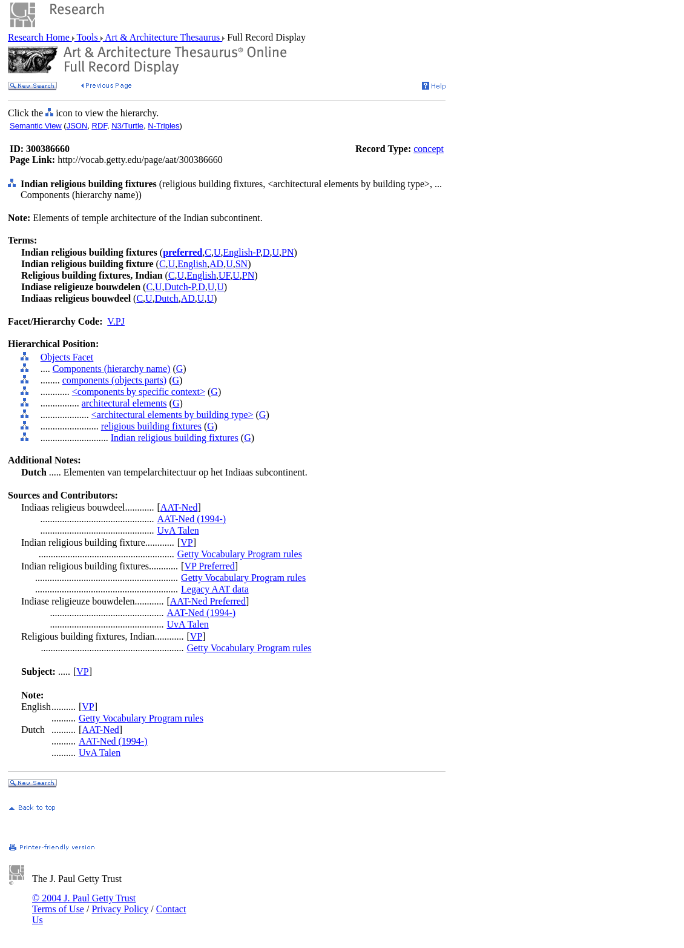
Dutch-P (180, 287)
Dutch (167, 298)
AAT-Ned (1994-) (191, 519)
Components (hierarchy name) (112, 368)
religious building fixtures (151, 426)
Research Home (40, 37)
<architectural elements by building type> (172, 414)
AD (216, 264)
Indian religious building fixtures (174, 438)
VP (186, 542)
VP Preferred (209, 566)
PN (287, 252)
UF (224, 275)
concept (428, 149)
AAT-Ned (179, 507)
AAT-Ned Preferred (208, 601)
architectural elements (124, 403)
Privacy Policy (119, 909)
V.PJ (116, 321)
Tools (87, 37)
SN (241, 264)
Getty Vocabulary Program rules (239, 554)
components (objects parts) (114, 380)
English (192, 264)
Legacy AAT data (215, 589)
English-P (241, 252)
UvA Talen (178, 530)
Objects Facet (67, 357)
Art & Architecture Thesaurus (162, 37)
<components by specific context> (138, 391)
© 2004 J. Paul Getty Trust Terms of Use (84, 903)
